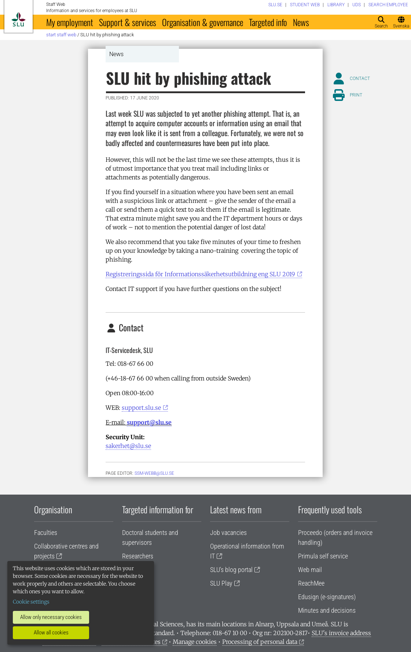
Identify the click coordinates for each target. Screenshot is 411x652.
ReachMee (311, 583)
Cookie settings (31, 601)
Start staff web (61, 34)
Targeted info (268, 22)
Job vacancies (228, 532)
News (301, 22)
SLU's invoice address (341, 633)
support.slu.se (141, 407)
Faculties (45, 532)
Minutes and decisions (327, 610)
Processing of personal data (259, 641)
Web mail (310, 569)
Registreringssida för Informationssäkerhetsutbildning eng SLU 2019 (200, 274)
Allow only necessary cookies (51, 617)
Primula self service (323, 556)
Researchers (137, 556)
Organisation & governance (202, 22)
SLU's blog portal (231, 569)
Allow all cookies (51, 632)
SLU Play (221, 583)
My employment (69, 22)
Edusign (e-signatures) (327, 597)
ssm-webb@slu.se (154, 473)
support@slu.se (149, 422)
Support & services (127, 22)
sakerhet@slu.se (128, 445)
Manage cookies (195, 641)
